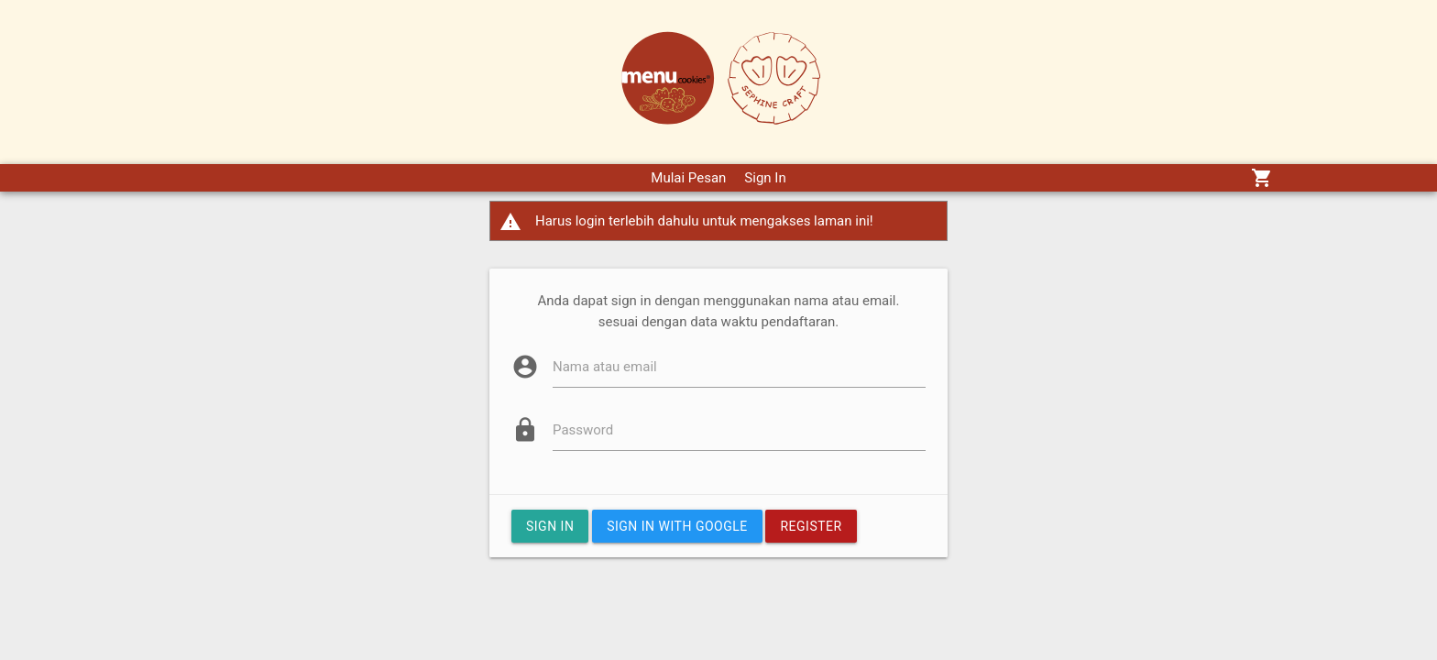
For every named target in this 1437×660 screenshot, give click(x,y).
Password (583, 430)
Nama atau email (605, 366)
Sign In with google (677, 526)
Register (810, 526)
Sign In (764, 178)
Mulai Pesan (688, 178)
